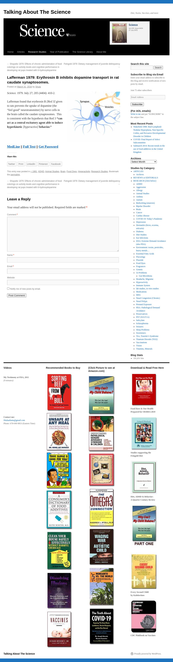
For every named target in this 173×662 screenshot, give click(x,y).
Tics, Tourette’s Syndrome (147, 336)
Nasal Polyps (141, 301)
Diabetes (140, 231)
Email (10, 266)
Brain (63, 171)
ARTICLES (138, 171)
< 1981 (34, 171)
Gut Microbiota (145, 276)
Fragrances (140, 266)
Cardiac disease (142, 215)
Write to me (136, 114)
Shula (38, 87)
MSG (138, 295)
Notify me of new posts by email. (25, 289)
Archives (140, 174)
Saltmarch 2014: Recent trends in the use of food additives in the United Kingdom (149, 149)
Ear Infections (142, 238)
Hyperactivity (84, 171)
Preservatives (141, 314)
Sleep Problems (142, 330)
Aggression (141, 187)
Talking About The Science (37, 12)
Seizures (139, 326)
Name (10, 255)
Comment (12, 214)
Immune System (143, 285)
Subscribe (137, 104)
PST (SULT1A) (142, 317)
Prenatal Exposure (144, 304)
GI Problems (141, 272)
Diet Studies (141, 234)
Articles (21, 52)
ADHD (41, 171)
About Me (101, 52)
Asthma (139, 196)
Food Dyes (72, 171)
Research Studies (37, 52)
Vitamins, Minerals (144, 349)
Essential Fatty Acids (145, 253)
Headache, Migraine (144, 279)
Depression (141, 222)
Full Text (29, 146)
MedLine (13, 146)
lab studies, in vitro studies (147, 288)
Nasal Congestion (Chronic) (148, 298)
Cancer (139, 212)
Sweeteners (141, 333)
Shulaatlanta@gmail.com (14, 420)
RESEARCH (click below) (144, 181)
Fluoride (139, 260)
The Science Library (82, 52)
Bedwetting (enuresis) (145, 203)
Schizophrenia (142, 323)
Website (11, 277)
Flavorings (140, 257)
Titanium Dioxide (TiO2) (146, 339)
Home (10, 52)
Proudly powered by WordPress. (147, 653)
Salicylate (140, 320)
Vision (139, 345)
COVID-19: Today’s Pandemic (149, 219)
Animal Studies (52, 171)
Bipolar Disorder (143, 206)
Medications (141, 292)
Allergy (139, 190)
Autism (139, 200)
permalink (15, 174)
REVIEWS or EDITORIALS (145, 177)
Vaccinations (141, 342)
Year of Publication (59, 52)
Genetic (139, 269)
